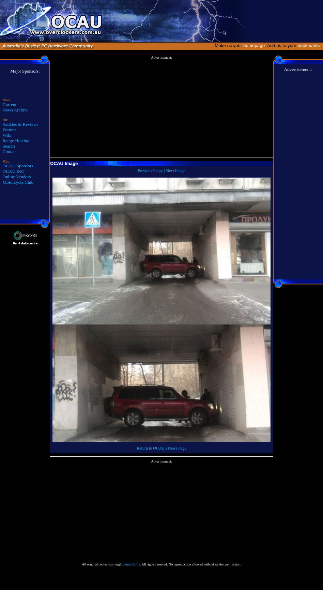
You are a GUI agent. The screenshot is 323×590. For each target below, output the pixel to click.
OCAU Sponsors (18, 165)
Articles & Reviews (21, 124)
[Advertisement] (161, 107)
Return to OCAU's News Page (161, 448)
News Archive (16, 109)
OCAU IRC (13, 171)
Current (10, 104)
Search (9, 146)
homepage (254, 45)
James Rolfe (131, 564)
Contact (10, 151)
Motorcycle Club (18, 182)
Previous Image (150, 170)
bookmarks (309, 45)
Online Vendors (17, 176)
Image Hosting (16, 140)
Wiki (7, 135)
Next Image (175, 170)
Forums (10, 129)
